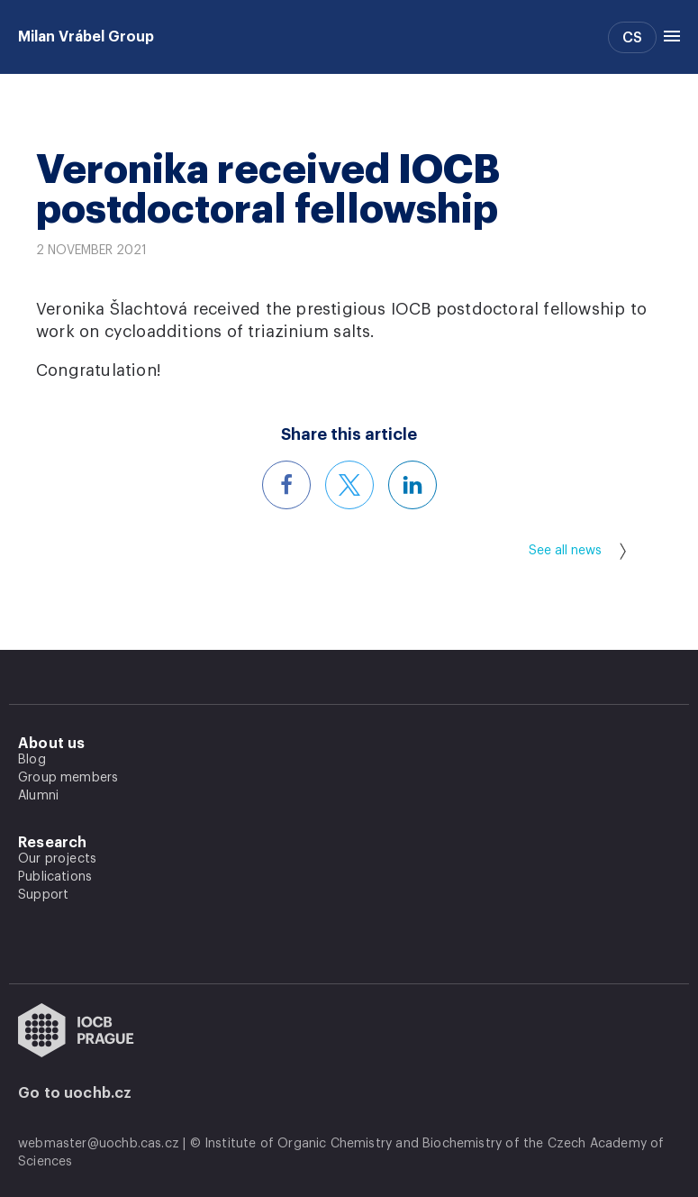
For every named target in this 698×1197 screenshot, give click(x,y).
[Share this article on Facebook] (286, 485)
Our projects (57, 859)
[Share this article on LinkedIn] (412, 485)
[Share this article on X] (349, 485)
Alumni (38, 796)
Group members (68, 778)
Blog (32, 760)
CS (632, 38)
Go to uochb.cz (75, 1093)
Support (43, 895)
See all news (577, 551)
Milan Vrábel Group (86, 37)
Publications (55, 877)
